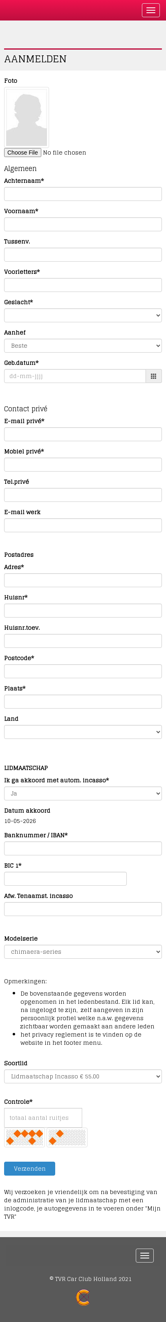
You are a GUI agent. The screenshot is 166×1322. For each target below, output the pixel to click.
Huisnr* (15, 597)
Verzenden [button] (30, 1168)
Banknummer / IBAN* (35, 835)
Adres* (14, 567)
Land (11, 719)
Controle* (18, 1102)
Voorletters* (22, 272)
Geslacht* (18, 302)
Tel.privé (16, 482)
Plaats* (14, 688)
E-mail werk (22, 512)
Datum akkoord (27, 811)
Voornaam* (21, 211)
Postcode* (19, 658)
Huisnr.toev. (22, 628)
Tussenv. (17, 241)
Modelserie (21, 939)
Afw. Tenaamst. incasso (38, 896)
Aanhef (14, 332)
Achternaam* (24, 181)
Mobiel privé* (24, 451)
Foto (10, 81)
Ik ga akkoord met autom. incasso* (56, 780)
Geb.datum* (21, 363)
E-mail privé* (24, 421)
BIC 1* (12, 866)
